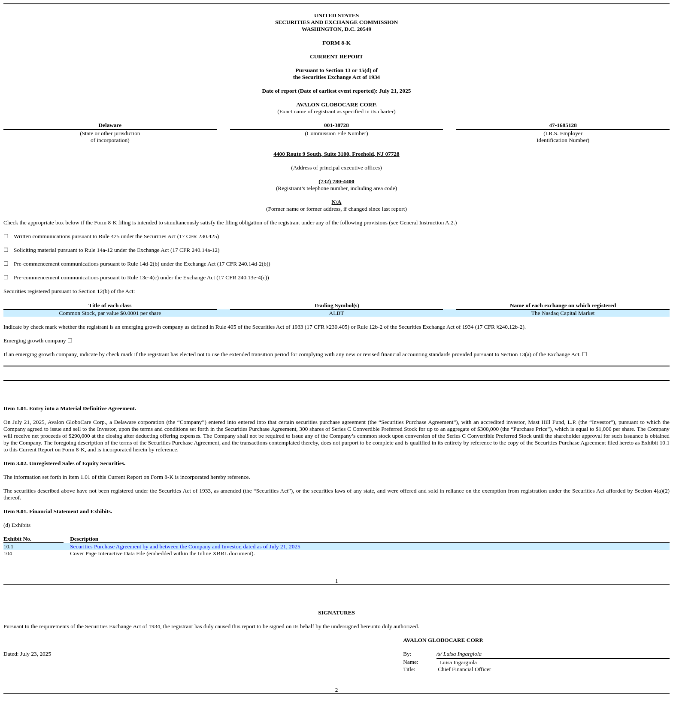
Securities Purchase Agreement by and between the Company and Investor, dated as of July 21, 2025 (185, 546)
